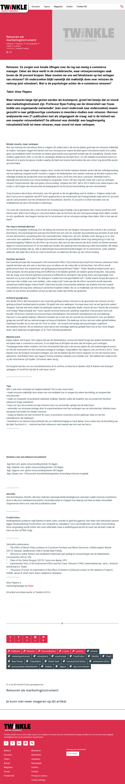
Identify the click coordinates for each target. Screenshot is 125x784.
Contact (34, 771)
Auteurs (7, 750)
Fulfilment (9, 44)
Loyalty (9, 46)
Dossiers (36, 6)
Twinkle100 (82, 6)
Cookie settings (38, 780)
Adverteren (36, 755)
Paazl (30, 586)
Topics (47, 6)
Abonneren (36, 750)
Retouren (19, 44)
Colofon (34, 767)
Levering (17, 46)
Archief (7, 763)
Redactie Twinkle (22, 48)
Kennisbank (36, 763)
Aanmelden (72, 754)
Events (70, 6)
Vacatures (35, 759)
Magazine (58, 6)
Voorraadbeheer (32, 44)
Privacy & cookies (39, 776)
